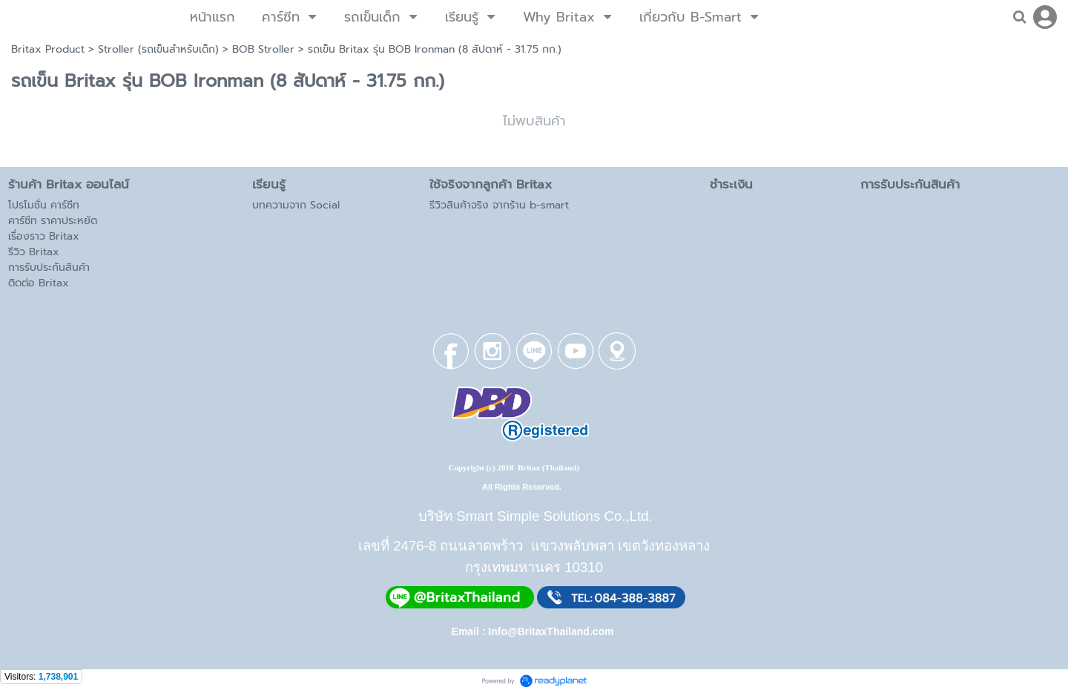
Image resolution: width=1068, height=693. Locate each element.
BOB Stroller (263, 49)
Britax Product (48, 49)
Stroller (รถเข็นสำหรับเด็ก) (158, 49)
